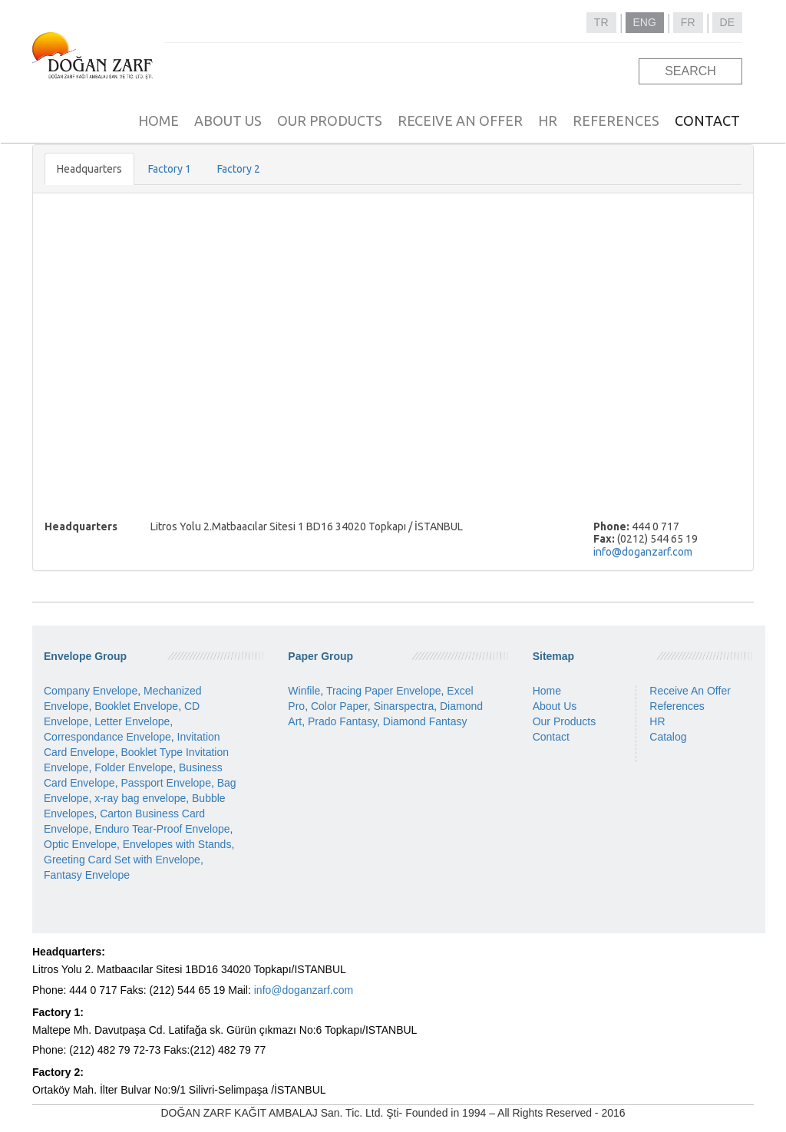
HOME (158, 120)
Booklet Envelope (136, 706)
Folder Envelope (133, 767)
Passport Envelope (166, 783)
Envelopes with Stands (177, 844)
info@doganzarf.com (642, 552)
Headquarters (89, 169)
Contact (551, 737)
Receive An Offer (690, 691)
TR (601, 22)
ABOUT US (228, 120)
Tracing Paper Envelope (383, 691)
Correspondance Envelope (107, 737)
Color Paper (339, 706)
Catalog (667, 737)
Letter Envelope (132, 721)
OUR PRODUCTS (329, 120)
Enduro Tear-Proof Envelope (162, 829)
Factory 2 (238, 169)
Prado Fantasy (342, 721)
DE (727, 22)
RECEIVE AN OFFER (460, 120)
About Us (555, 706)
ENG (644, 22)
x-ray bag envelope (140, 798)
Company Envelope (90, 691)
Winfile (304, 691)
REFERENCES (616, 120)
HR (547, 120)
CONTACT (707, 120)
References (677, 706)
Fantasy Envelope (87, 875)
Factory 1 (169, 169)
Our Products (564, 721)
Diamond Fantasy (425, 721)
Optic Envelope (80, 844)
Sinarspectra (404, 706)
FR (688, 22)
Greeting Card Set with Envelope (122, 859)
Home (547, 691)
